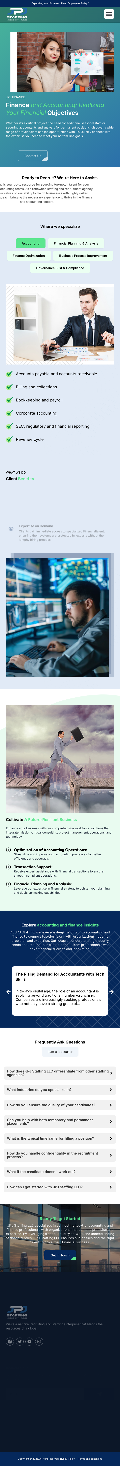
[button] (109, 14)
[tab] (30, 243)
